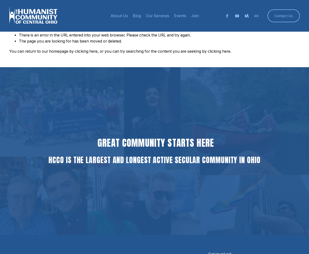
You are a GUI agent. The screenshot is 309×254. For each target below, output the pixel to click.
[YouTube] (237, 16)
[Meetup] (246, 16)
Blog (137, 16)
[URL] (256, 16)
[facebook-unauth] (227, 16)
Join (195, 16)
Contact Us (283, 16)
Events (180, 16)
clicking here (86, 51)
